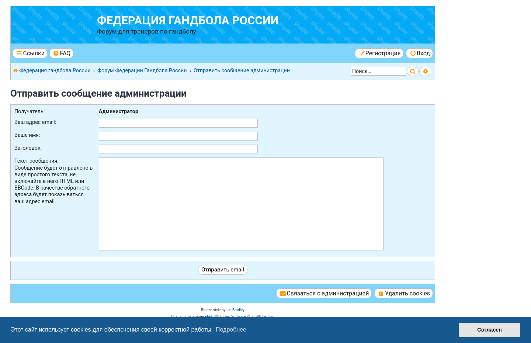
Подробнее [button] (231, 329)
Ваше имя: (27, 135)
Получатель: (29, 111)
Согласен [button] (489, 330)
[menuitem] (61, 53)
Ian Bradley (235, 310)
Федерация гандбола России (188, 20)
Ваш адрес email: (35, 122)
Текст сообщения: (36, 161)
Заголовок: (28, 148)
